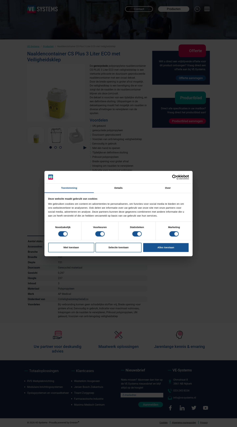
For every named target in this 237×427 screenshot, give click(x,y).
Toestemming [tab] (69, 188)
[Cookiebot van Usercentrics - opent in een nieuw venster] (174, 177)
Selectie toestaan (118, 247)
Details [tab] (118, 188)
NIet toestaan (71, 247)
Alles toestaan (166, 247)
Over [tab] (168, 188)
